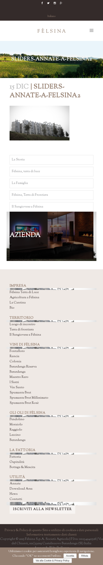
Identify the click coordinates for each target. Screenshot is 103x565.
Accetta (70, 555)
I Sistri (14, 382)
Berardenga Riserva (23, 366)
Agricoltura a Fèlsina (24, 297)
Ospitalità (17, 462)
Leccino (15, 435)
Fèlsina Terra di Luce (24, 292)
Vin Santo (17, 387)
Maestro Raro (19, 377)
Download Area (21, 489)
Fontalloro (17, 351)
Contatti (16, 499)
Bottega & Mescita (22, 467)
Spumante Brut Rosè (24, 403)
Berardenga (18, 372)
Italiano (52, 16)
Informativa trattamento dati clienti (52, 534)
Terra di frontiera (22, 329)
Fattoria (15, 457)
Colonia (15, 361)
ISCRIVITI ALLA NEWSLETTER (42, 509)
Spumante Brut (20, 392)
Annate (15, 483)
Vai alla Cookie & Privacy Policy (52, 560)
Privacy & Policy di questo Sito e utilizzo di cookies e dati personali (51, 530)
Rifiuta (84, 555)
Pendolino (17, 419)
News (14, 494)
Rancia (14, 356)
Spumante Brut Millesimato (29, 398)
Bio (12, 308)
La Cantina (18, 302)
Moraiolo (16, 424)
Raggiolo (16, 430)
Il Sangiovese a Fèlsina (25, 335)
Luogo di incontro (22, 324)
